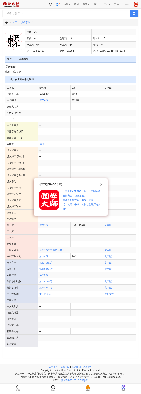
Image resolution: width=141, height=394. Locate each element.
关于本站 (53, 366)
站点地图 (87, 366)
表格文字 (109, 294)
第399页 (43, 275)
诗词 (76, 4)
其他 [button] (117, 4)
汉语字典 (25, 22)
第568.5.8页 (45, 281)
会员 (127, 4)
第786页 (43, 100)
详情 (41, 144)
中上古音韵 (45, 294)
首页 (14, 22)
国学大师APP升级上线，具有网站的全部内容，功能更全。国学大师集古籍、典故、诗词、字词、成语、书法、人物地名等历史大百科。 (81, 200)
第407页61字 (46, 262)
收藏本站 (65, 366)
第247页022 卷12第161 (51, 250)
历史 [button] (107, 4)
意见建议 (76, 366)
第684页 (43, 256)
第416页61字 (46, 269)
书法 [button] (96, 4)
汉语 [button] (86, 4)
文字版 (108, 225)
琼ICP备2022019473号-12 (74, 380)
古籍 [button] (67, 4)
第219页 (43, 225)
